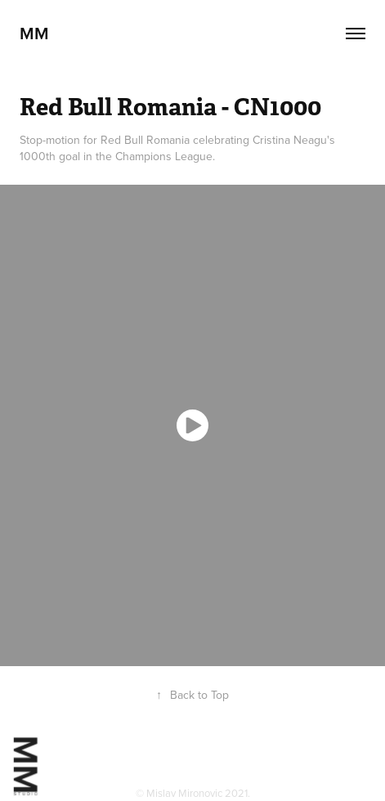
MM (38, 32)
